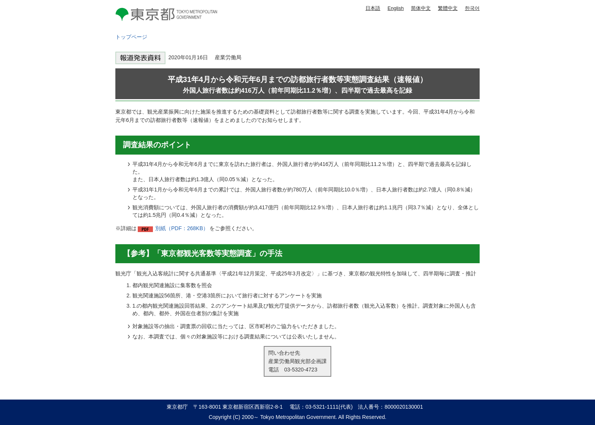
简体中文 (421, 8)
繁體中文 (448, 8)
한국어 (472, 8)
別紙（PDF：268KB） (181, 228)
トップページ (131, 37)
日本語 (372, 8)
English (395, 8)
